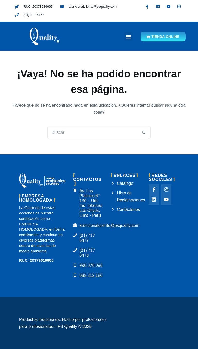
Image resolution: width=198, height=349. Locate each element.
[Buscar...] (92, 132)
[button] (128, 36)
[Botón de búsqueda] (144, 132)
